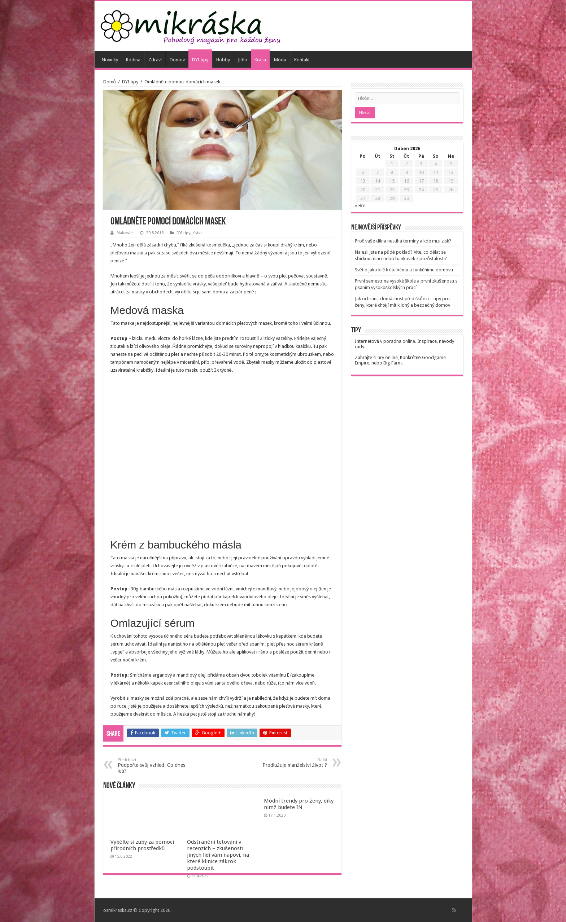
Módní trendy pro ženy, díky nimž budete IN (299, 804)
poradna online (399, 341)
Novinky (110, 59)
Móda (280, 59)
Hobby (223, 59)
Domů (109, 81)
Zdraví (155, 59)
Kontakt (302, 59)
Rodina (133, 59)
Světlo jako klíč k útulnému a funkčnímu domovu (404, 269)
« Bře (360, 205)
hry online (388, 357)
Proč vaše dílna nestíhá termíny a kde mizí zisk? (403, 241)
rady (359, 346)
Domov (177, 59)
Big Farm (392, 363)
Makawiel (125, 233)
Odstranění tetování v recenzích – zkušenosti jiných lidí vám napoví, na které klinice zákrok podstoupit (218, 855)
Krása (260, 59)
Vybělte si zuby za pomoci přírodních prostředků (142, 845)
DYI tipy (200, 59)
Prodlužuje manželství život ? (290, 762)
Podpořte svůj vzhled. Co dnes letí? (155, 765)
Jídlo (242, 59)
